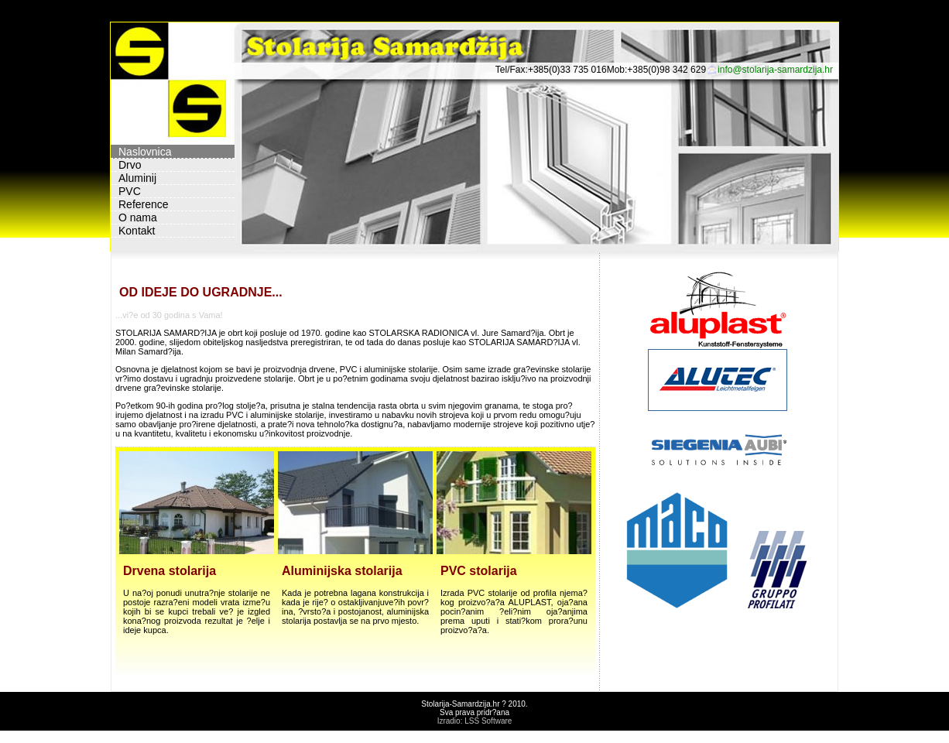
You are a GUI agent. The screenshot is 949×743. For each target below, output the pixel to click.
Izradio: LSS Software (474, 721)
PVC (129, 191)
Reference (143, 204)
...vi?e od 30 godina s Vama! (169, 315)
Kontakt (136, 230)
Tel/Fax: (511, 69)
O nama (137, 217)
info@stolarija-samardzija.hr (775, 69)
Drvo (130, 165)
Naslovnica (144, 152)
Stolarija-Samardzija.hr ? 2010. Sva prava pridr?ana (474, 708)
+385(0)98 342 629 (666, 69)
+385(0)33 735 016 (567, 69)
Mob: (617, 69)
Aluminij (137, 178)
